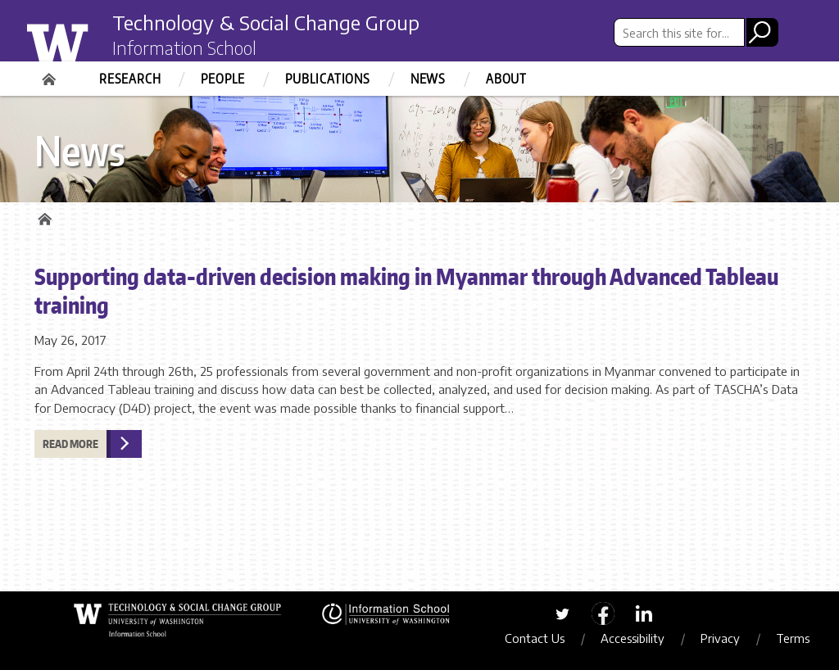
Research (130, 78)
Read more (70, 443)
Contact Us (535, 638)
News (428, 78)
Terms (793, 638)
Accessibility (632, 638)
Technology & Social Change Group (266, 22)
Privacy (720, 638)
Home (51, 73)
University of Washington (89, 43)
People (223, 78)
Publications (327, 78)
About (506, 78)
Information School (184, 47)
